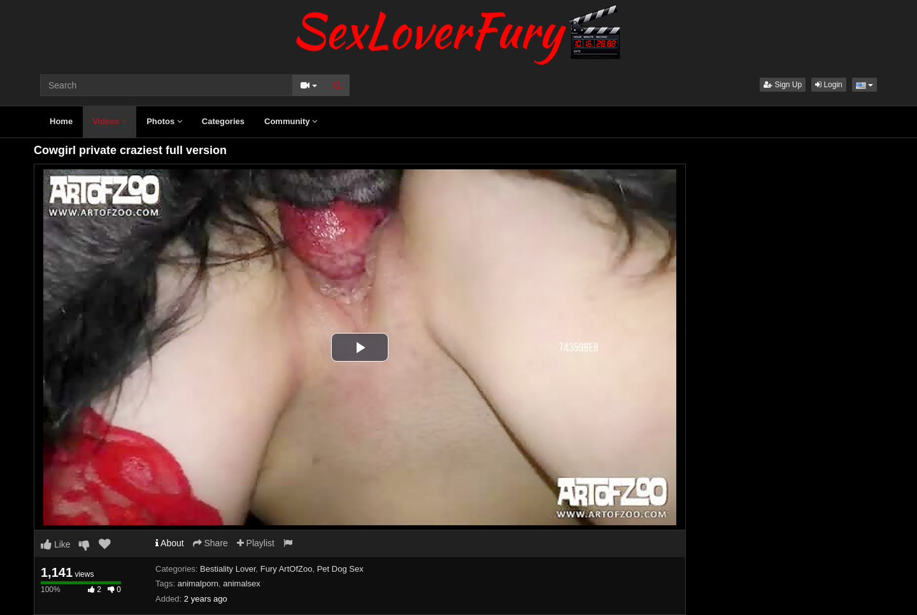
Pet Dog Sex (340, 569)
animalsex (241, 583)
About (169, 543)
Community (290, 121)
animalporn (198, 583)
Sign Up (783, 84)
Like (56, 544)
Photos (164, 121)
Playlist (255, 543)
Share (210, 543)
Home (61, 121)
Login (828, 84)
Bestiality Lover (227, 569)
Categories (223, 121)
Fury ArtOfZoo (286, 569)
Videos (109, 121)
